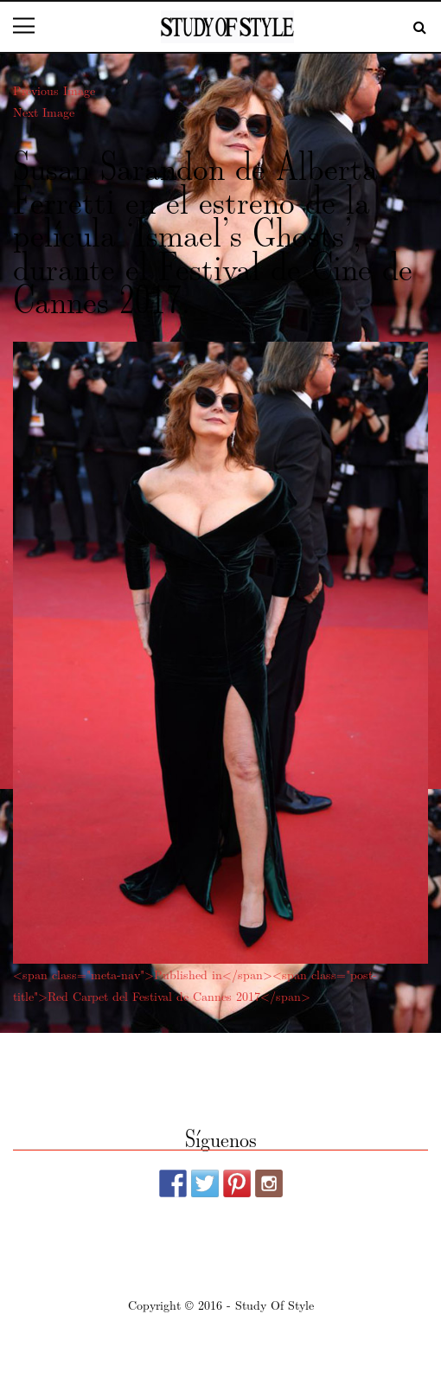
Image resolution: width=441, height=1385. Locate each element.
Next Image (43, 111)
